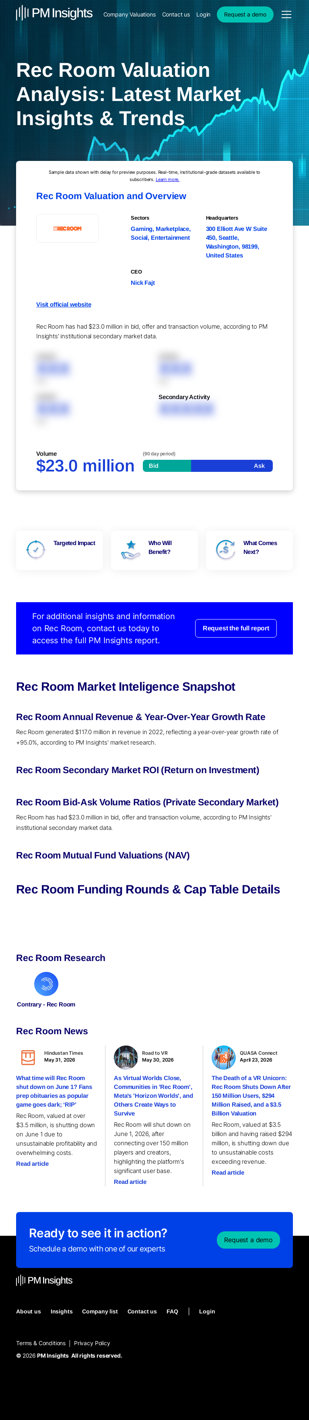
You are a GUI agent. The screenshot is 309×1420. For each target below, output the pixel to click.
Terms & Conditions (41, 1343)
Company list (99, 1311)
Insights (62, 1311)
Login (203, 14)
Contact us (176, 14)
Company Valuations (129, 14)
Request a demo (245, 14)
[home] (54, 14)
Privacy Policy (92, 1343)
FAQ (172, 1311)
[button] (285, 14)
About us (28, 1311)
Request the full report (236, 628)
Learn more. (167, 179)
